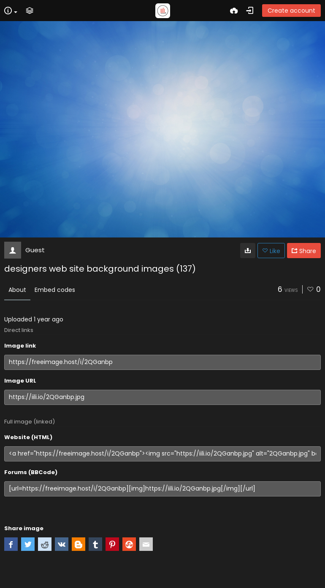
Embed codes (55, 290)
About (17, 290)
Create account (291, 10)
